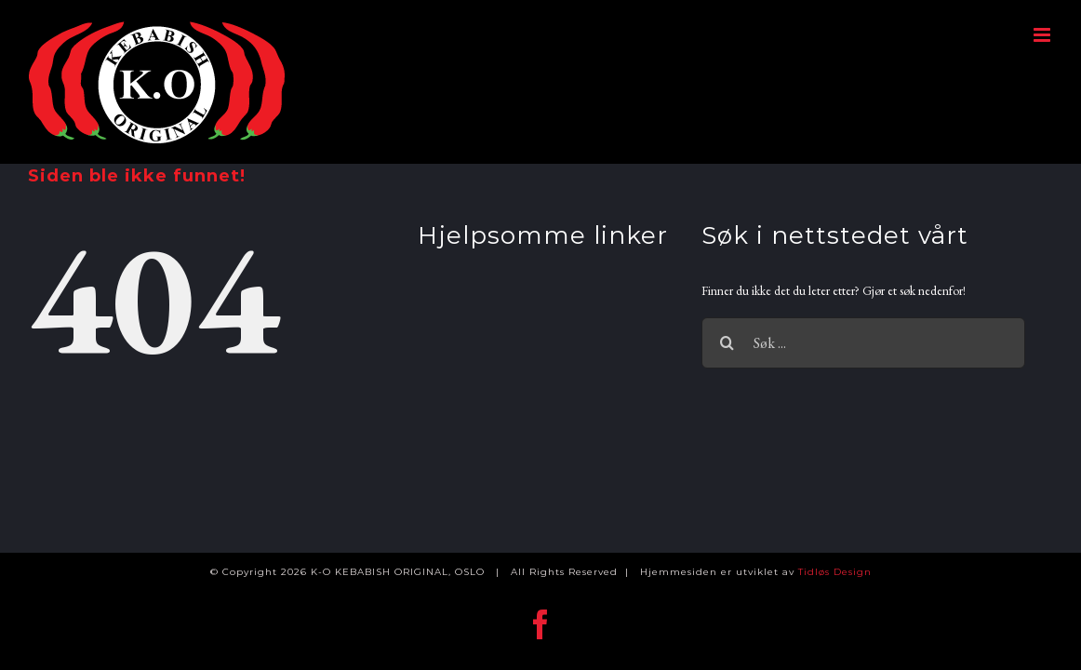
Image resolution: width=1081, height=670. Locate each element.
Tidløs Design (835, 572)
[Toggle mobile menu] (1043, 35)
